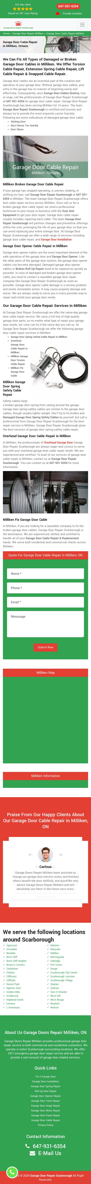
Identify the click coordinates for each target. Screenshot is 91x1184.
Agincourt (11, 945)
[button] (34, 854)
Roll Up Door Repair (45, 1091)
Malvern (54, 945)
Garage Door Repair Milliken (27, 33)
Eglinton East (13, 988)
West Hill (55, 996)
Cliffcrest (11, 976)
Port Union (56, 965)
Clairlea (10, 972)
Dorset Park (12, 984)
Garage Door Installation (45, 1081)
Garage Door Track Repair (45, 1101)
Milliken (54, 953)
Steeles (54, 984)
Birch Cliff (11, 957)
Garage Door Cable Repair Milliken (65, 33)
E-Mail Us (49, 1153)
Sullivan (54, 988)
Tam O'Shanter (58, 992)
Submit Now (45, 647)
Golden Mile (13, 992)
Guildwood (12, 996)
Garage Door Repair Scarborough (51, 1176)
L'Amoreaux (13, 1007)
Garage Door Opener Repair (45, 1096)
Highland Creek (14, 1000)
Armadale (11, 949)
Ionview (10, 1003)
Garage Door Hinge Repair (45, 1106)
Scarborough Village (61, 980)
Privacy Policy (45, 1125)
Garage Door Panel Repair (45, 1115)
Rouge (53, 968)
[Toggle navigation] (82, 25)
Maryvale (55, 949)
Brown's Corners (15, 965)
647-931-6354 (68, 6)
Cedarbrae (12, 968)
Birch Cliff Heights (16, 961)
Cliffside (10, 980)
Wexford (54, 1003)
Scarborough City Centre (63, 972)
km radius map (45, 719)
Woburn (54, 1007)
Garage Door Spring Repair (45, 1086)
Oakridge (55, 961)
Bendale (10, 953)
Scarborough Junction (62, 976)
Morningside (57, 957)
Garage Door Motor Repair (45, 1110)
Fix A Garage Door (46, 1076)
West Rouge (57, 1000)
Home (6, 33)
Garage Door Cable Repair (45, 1120)
